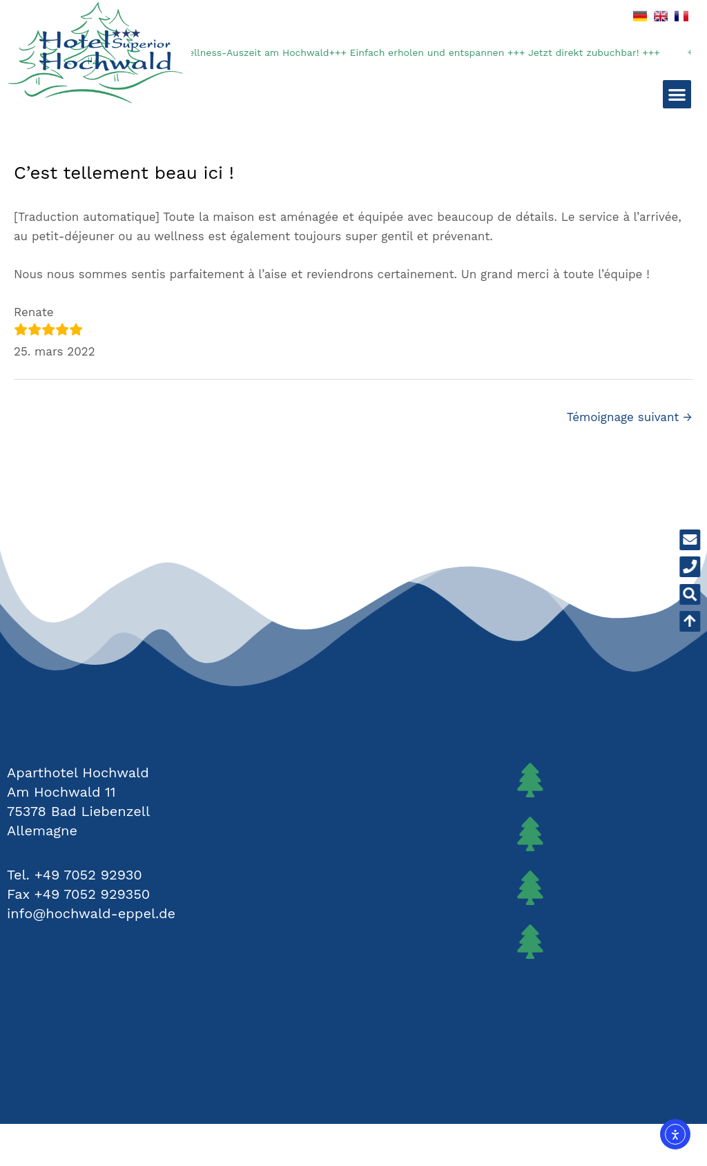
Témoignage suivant (629, 417)
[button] (677, 94)
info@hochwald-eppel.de (91, 913)
